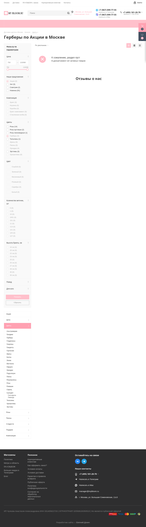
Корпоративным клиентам (35, 460)
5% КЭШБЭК (9, 467)
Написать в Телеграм (88, 479)
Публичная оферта (36, 482)
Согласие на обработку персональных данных (34, 495)
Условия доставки (36, 472)
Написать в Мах (86, 485)
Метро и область (11, 463)
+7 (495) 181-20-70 (132, 12)
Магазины (9, 454)
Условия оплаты (35, 469)
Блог (6, 476)
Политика (8, 459)
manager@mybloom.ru (89, 491)
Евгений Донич (83, 522)
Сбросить (17, 303)
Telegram (84, 461)
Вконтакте (77, 461)
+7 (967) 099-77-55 (107, 10)
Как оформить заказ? (37, 465)
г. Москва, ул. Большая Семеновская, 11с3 (98, 497)
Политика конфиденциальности (37, 487)
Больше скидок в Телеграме (11, 471)
